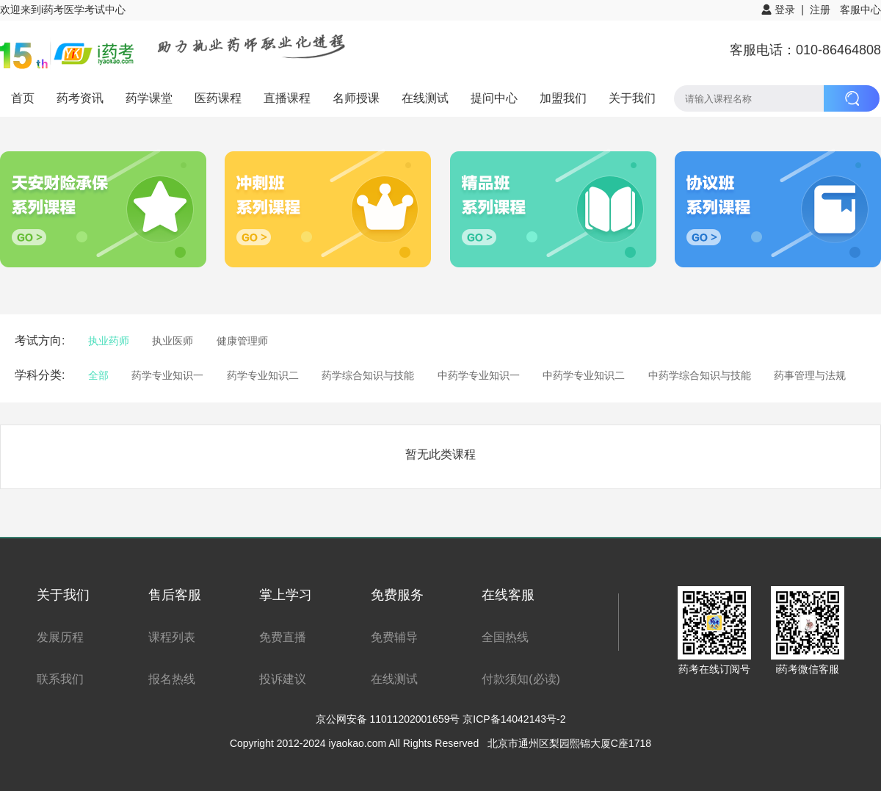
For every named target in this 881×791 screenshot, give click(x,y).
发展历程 (60, 637)
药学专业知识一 (167, 375)
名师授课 (356, 98)
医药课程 (218, 98)
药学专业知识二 (263, 375)
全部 (98, 375)
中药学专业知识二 (584, 375)
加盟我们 (563, 98)
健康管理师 (242, 341)
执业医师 (172, 341)
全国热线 (505, 637)
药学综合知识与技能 (368, 375)
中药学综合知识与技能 (699, 375)
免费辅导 (394, 637)
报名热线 (171, 679)
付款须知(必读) (521, 679)
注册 (820, 9)
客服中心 (860, 9)
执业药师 (108, 341)
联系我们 (60, 679)
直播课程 (287, 98)
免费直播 (282, 637)
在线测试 (425, 98)
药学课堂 (149, 98)
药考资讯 (80, 98)
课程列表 (171, 637)
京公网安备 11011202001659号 (389, 719)
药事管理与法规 (810, 375)
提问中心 (494, 98)
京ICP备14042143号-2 (514, 719)
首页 (23, 98)
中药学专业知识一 (479, 375)
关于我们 (632, 98)
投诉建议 (282, 679)
